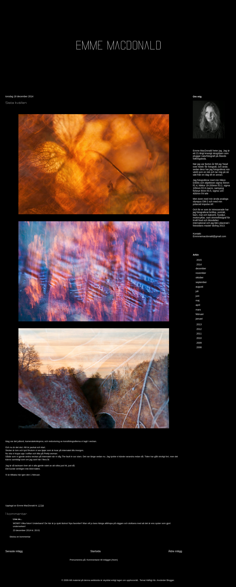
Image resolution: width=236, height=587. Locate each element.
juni (198, 296)
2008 (199, 347)
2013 (199, 324)
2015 (199, 260)
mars (199, 309)
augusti (200, 286)
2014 (199, 264)
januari (199, 318)
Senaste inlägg (14, 551)
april (198, 305)
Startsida (95, 551)
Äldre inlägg (175, 551)
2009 (199, 342)
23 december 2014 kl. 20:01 (26, 530)
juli (197, 291)
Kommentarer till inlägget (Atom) (102, 560)
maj (198, 300)
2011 (199, 333)
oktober (200, 277)
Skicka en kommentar (20, 536)
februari (200, 314)
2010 (199, 338)
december (201, 268)
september (201, 282)
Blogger (170, 580)
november (201, 273)
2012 (199, 329)
